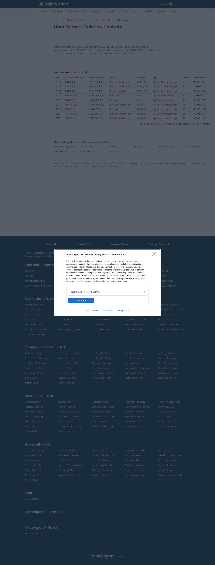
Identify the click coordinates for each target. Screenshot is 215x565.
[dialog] (107, 282)
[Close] (155, 254)
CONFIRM (80, 300)
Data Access (107, 310)
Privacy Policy (123, 310)
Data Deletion (92, 310)
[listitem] (107, 292)
